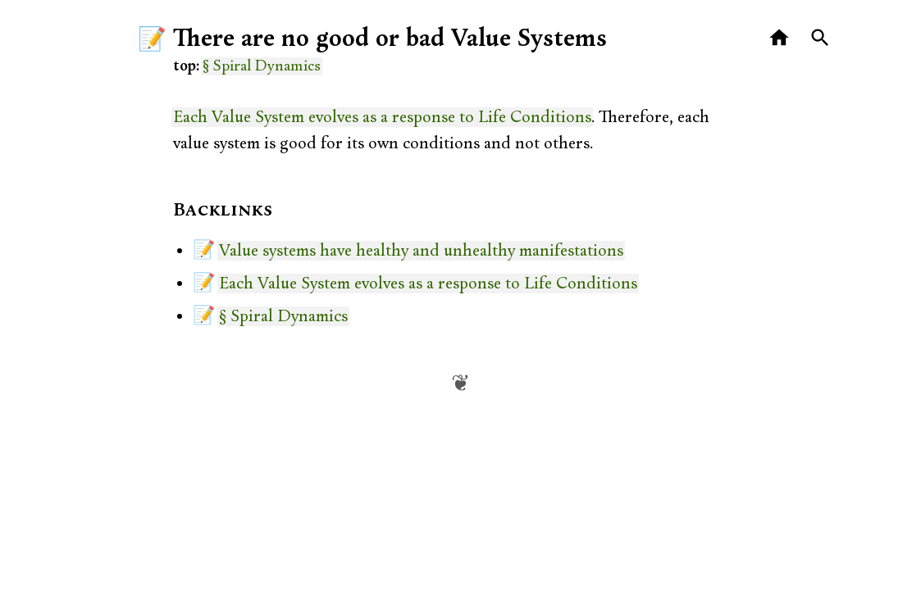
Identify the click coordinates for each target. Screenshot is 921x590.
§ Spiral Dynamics (262, 66)
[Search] (820, 38)
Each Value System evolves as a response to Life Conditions (382, 117)
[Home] (779, 38)
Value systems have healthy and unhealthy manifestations (421, 251)
